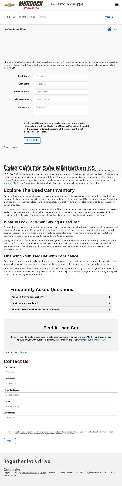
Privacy (43, 473)
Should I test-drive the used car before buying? (36, 310)
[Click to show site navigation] (117, 5)
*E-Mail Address (21, 92)
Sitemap (35, 473)
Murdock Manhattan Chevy (17, 183)
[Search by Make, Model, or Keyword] (58, 17)
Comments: (23, 107)
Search (109, 17)
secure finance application (46, 264)
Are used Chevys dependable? (27, 297)
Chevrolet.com (20, 352)
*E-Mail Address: (12, 390)
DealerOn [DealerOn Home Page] (26, 473)
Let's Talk (32, 140)
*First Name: (10, 367)
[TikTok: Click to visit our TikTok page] (82, 5)
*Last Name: (9, 379)
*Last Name (23, 84)
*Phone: (7, 402)
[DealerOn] (12, 470)
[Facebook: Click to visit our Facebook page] (78, 5)
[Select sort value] (115, 30)
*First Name (23, 76)
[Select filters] (109, 30)
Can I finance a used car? (25, 303)
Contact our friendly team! (92, 340)
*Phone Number (21, 100)
